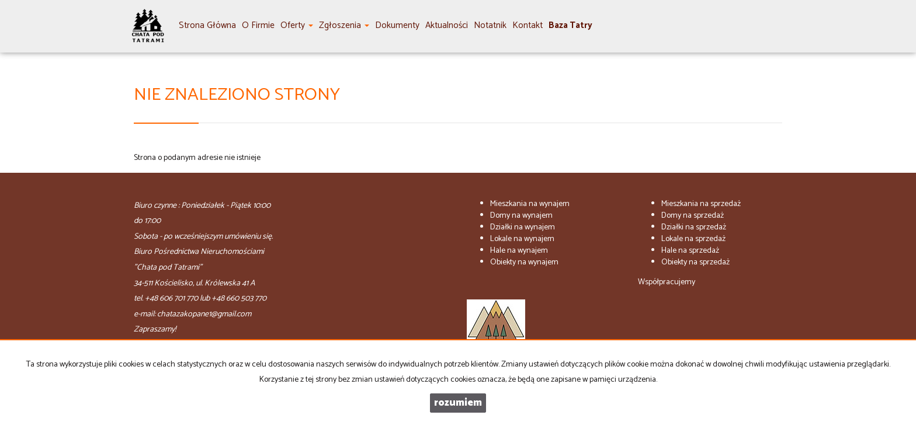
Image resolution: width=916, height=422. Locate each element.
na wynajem (530, 204)
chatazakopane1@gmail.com (204, 314)
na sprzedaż (701, 204)
